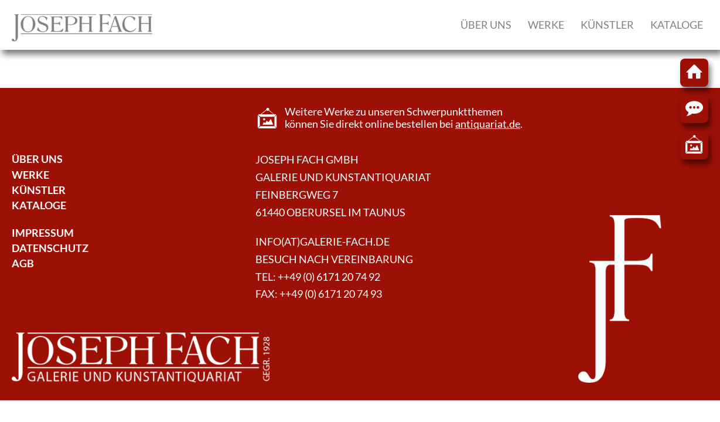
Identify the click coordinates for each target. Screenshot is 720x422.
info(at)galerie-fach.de (322, 242)
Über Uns (37, 159)
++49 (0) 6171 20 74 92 (329, 277)
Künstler (607, 24)
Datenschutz (50, 248)
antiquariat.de (487, 124)
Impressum (43, 233)
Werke (546, 24)
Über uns (485, 24)
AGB (23, 263)
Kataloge (676, 24)
